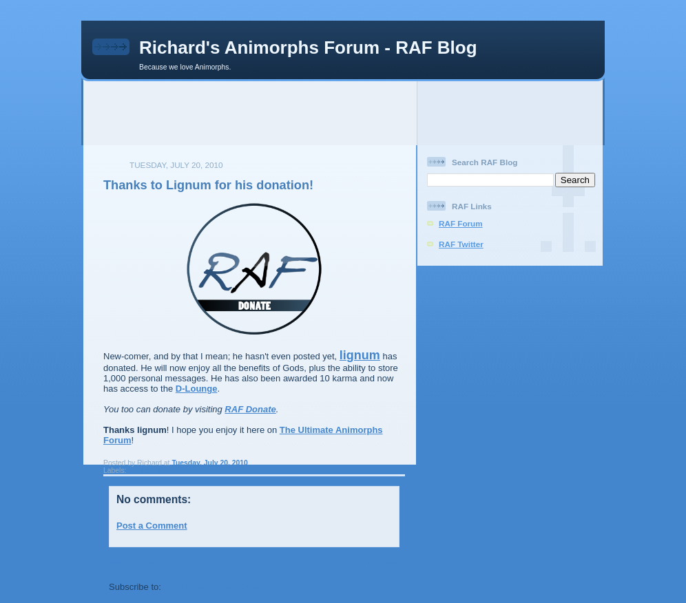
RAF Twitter (461, 244)
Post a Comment (151, 525)
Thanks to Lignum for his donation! (208, 185)
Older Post (376, 562)
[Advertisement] (343, 112)
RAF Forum (461, 223)
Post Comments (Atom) (213, 587)
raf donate (145, 470)
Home (255, 562)
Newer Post (133, 562)
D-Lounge (197, 388)
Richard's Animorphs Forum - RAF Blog (308, 47)
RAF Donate (250, 409)
